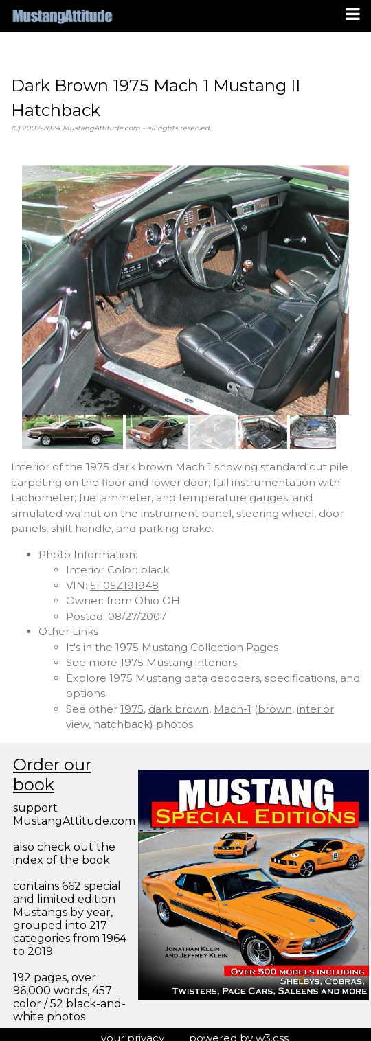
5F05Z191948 (124, 585)
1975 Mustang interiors (178, 662)
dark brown (178, 709)
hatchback (121, 724)
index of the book (61, 860)
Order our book (52, 774)
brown (275, 709)
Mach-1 (232, 709)
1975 (132, 709)
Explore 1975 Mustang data (136, 678)
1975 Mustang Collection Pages (196, 647)
